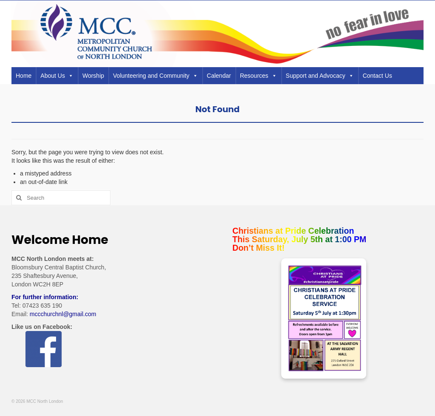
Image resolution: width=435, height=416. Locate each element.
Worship (93, 75)
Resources (258, 75)
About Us (56, 75)
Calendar (219, 75)
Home (23, 75)
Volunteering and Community (155, 75)
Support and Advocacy (320, 75)
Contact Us (377, 75)
